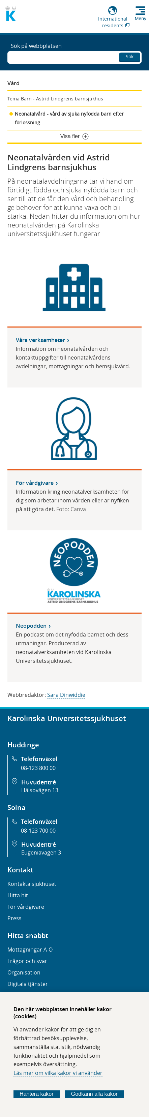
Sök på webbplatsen (36, 46)
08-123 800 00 (38, 768)
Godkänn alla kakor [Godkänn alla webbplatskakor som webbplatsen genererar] (94, 1094)
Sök (129, 56)
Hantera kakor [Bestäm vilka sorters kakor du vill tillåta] (37, 1094)
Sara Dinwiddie (66, 695)
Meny (140, 18)
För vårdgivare (25, 906)
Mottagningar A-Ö (30, 949)
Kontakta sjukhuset (31, 884)
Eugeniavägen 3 (41, 852)
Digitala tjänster (27, 984)
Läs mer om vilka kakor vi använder (57, 1073)
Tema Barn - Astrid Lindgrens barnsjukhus (55, 98)
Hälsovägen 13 (39, 790)
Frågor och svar (27, 961)
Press (14, 918)
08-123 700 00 (38, 830)
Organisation (23, 972)
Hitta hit (17, 895)
